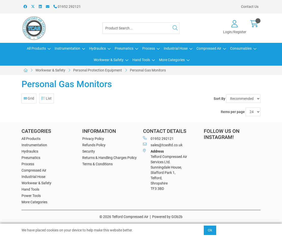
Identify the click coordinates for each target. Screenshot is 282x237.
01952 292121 (67, 7)
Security (88, 151)
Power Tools (31, 196)
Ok (210, 230)
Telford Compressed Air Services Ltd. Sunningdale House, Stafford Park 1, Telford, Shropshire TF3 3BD (165, 170)
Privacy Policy (93, 139)
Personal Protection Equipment (97, 70)
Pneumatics (124, 48)
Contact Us (249, 7)
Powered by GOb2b (167, 217)
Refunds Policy (94, 145)
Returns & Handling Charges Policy (109, 158)
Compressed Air (208, 48)
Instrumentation (67, 48)
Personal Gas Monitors (148, 70)
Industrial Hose (176, 48)
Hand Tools (141, 60)
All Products (36, 48)
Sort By (219, 99)
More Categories (172, 60)
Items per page (233, 112)
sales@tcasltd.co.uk (163, 144)
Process (148, 48)
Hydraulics (97, 48)
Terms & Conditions (97, 164)
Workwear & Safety (109, 60)
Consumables (241, 48)
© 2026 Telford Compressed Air (123, 217)
